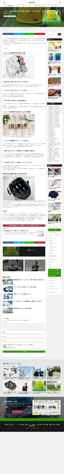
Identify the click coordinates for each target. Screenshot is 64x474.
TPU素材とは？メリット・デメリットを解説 (54, 211)
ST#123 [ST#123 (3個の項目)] (56, 116)
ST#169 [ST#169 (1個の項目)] (50, 122)
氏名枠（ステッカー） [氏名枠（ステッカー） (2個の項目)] (53, 150)
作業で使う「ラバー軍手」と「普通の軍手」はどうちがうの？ (54, 75)
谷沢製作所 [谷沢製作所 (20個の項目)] (51, 158)
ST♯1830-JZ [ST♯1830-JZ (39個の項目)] (51, 134)
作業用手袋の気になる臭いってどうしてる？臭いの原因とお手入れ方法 (54, 50)
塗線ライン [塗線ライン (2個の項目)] (51, 146)
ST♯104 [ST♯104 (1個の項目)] (57, 126)
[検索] (59, 34)
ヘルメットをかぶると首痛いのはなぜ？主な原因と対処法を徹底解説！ (24, 393)
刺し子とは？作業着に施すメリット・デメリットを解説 (54, 177)
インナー (52, 245)
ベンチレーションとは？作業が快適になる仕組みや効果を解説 (54, 188)
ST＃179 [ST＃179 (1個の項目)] (57, 122)
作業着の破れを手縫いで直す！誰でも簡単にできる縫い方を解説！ (54, 98)
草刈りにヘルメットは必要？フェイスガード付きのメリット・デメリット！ (53, 393)
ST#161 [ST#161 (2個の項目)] (50, 120)
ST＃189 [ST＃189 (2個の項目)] (57, 124)
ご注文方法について (53, 280)
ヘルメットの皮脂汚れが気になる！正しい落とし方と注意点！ (10, 393)
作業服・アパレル (24, 5)
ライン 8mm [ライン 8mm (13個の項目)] (51, 140)
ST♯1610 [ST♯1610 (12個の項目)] (51, 130)
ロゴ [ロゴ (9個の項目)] (58, 142)
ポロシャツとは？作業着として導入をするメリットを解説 (54, 200)
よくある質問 (52, 275)
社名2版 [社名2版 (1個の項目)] (50, 154)
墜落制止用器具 (56, 5)
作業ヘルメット (10, 5)
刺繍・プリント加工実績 (33, 5)
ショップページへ (17, 411)
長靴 (48, 5)
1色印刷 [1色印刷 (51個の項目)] (51, 106)
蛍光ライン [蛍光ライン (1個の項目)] (56, 156)
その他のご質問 (52, 283)
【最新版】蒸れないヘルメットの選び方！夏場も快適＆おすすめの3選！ (24, 378)
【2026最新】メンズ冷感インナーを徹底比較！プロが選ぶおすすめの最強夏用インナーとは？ (54, 62)
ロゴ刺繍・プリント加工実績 (54, 235)
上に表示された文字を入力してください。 (9, 347)
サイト (4, 340)
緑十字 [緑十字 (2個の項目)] (50, 156)
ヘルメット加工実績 (17, 5)
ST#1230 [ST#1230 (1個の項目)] (51, 118)
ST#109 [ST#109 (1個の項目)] (50, 116)
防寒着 (52, 250)
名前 (4, 332)
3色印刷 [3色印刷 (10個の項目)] (51, 108)
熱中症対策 (5, 5)
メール (4, 336)
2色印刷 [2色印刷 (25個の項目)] (57, 106)
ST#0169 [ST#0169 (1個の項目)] (57, 112)
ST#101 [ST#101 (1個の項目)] (57, 114)
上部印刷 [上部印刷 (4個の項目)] (51, 144)
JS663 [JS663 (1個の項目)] (50, 110)
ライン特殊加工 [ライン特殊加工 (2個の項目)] (52, 142)
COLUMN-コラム (52, 229)
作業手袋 (51, 5)
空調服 (52, 249)
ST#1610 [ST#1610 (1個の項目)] (57, 120)
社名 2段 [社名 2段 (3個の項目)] (55, 152)
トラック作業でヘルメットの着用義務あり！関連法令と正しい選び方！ (28, 301)
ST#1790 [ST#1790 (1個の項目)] (51, 124)
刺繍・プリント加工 (54, 247)
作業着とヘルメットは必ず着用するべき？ (22, 294)
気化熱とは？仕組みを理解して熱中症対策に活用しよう (54, 223)
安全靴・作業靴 (40, 5)
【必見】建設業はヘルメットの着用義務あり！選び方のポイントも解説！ (39, 378)
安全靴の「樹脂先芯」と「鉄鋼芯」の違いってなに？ (54, 86)
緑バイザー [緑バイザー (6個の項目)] (57, 154)
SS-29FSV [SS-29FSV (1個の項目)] (51, 112)
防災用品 (45, 5)
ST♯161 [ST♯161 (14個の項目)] (51, 128)
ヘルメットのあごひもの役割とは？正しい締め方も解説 (25, 286)
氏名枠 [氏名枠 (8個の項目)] (57, 148)
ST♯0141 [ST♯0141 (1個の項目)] (51, 126)
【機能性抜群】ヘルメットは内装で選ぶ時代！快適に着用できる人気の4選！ (53, 378)
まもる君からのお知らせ (53, 272)
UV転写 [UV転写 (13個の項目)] (51, 136)
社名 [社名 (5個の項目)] (50, 152)
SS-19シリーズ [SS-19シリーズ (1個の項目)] (57, 110)
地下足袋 (51, 253)
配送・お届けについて (53, 292)
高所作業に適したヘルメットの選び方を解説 (23, 308)
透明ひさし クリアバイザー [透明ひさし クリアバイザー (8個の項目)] (53, 160)
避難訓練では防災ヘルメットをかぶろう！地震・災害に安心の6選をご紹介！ (29, 279)
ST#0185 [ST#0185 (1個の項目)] (51, 114)
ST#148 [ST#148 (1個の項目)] (57, 118)
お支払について (52, 278)
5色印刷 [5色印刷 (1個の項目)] (57, 108)
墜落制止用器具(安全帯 (52, 255)
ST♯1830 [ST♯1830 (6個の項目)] (51, 132)
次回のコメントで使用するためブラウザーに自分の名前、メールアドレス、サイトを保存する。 (19, 344)
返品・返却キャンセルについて (54, 289)
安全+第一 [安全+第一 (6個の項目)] (51, 148)
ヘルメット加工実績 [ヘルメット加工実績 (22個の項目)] (53, 138)
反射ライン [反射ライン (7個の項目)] (57, 144)
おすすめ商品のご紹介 (53, 270)
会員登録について (52, 286)
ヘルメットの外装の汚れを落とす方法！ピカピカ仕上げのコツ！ (39, 393)
